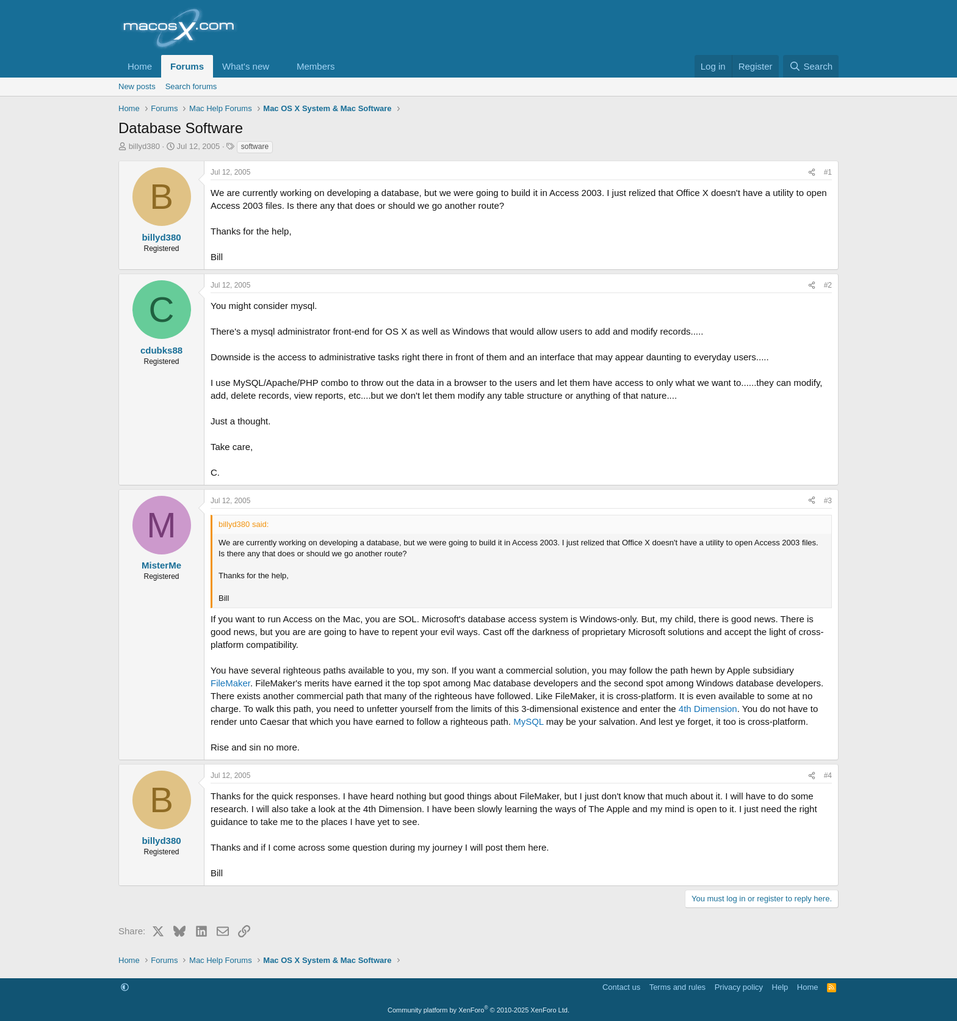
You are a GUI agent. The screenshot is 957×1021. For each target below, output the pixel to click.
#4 (828, 775)
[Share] (812, 172)
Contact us (621, 987)
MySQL (528, 721)
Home (140, 66)
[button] (278, 66)
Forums (187, 66)
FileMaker (230, 683)
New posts (137, 86)
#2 (828, 285)
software (255, 146)
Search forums (191, 86)
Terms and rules (677, 987)
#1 (828, 172)
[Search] (811, 66)
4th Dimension (708, 708)
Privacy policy (739, 987)
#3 (828, 500)
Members (316, 66)
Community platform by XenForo (478, 1010)
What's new (245, 66)
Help (780, 987)
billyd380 (144, 146)
